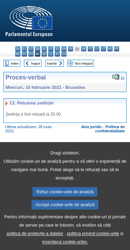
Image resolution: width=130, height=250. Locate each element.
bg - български (17, 48)
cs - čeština (31, 48)
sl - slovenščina (50, 54)
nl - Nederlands (17, 54)
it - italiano (90, 48)
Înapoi (35, 63)
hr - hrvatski (83, 48)
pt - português (31, 54)
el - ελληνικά (57, 48)
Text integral (84, 63)
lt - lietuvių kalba (103, 48)
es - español (24, 48)
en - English (64, 48)
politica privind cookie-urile (93, 245)
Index (15, 63)
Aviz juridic (91, 127)
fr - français (70, 48)
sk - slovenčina (44, 54)
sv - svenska (64, 54)
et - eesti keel (50, 48)
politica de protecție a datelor (35, 245)
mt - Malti (116, 48)
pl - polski (24, 54)
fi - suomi (57, 54)
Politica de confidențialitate (110, 129)
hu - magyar (110, 48)
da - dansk (37, 48)
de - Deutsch (44, 48)
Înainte (52, 63)
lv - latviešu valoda (96, 48)
